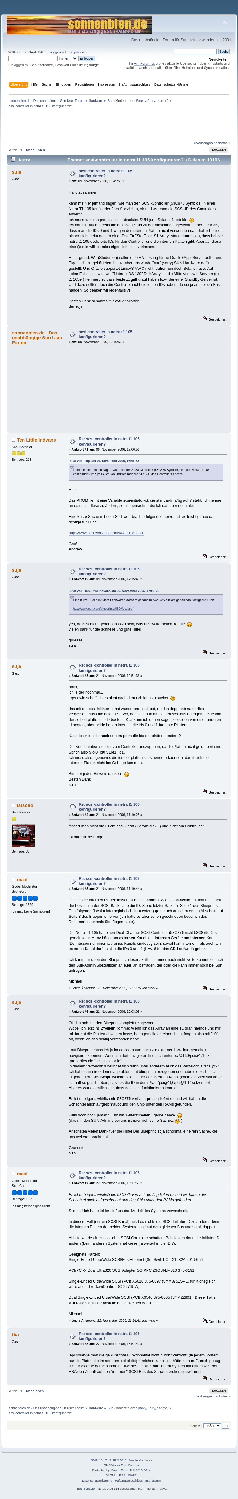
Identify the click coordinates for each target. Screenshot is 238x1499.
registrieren (78, 52)
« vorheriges (203, 143)
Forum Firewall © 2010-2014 (130, 1470)
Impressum (153, 1480)
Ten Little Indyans (36, 439)
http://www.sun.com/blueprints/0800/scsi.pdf (106, 533)
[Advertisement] (119, 12)
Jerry (151, 100)
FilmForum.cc (144, 63)
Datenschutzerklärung (97, 1480)
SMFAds (110, 1465)
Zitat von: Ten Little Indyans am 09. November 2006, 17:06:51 (114, 591)
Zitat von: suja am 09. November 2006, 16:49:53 (104, 461)
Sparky (141, 100)
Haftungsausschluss (129, 1480)
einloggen (53, 52)
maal (22, 879)
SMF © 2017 (118, 1460)
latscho (25, 805)
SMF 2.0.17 (99, 1460)
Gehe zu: (196, 1426)
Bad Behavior (86, 1488)
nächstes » (222, 143)
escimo (162, 100)
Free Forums (130, 1465)
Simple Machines (140, 1460)
